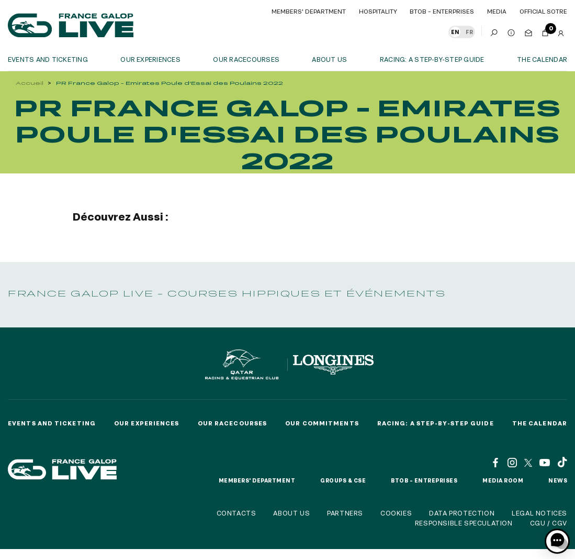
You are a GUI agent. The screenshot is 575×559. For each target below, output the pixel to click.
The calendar (542, 59)
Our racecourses (246, 59)
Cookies (396, 513)
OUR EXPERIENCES (150, 59)
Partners (345, 513)
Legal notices (539, 513)
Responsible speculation (464, 523)
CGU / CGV (548, 523)
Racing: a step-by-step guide (432, 59)
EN (455, 32)
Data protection (461, 513)
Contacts (236, 513)
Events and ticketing (48, 59)
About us (329, 59)
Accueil (29, 83)
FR (469, 32)
